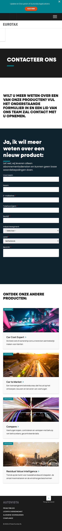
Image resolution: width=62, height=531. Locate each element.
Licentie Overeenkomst (13, 511)
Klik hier (31, 9)
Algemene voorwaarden (13, 515)
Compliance (8, 518)
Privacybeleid (9, 508)
